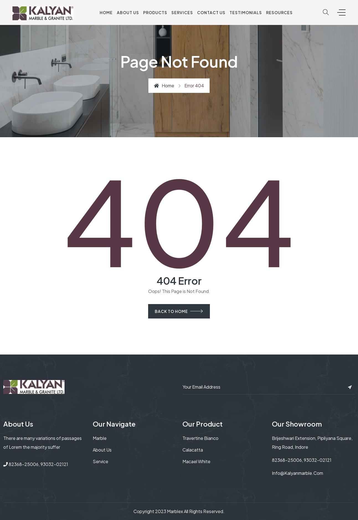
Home (106, 12)
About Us (128, 12)
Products (155, 12)
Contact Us (211, 12)
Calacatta (192, 450)
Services (182, 12)
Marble (100, 438)
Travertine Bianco (200, 438)
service (100, 461)
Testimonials (246, 12)
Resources (279, 12)
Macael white (196, 461)
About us (102, 450)
